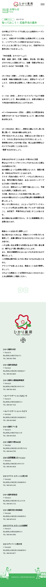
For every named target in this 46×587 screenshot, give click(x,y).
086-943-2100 (11, 485)
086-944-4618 (11, 467)
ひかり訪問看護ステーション (14, 458)
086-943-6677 (11, 553)
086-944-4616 (11, 389)
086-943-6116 (11, 519)
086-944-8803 (11, 374)
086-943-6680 (11, 420)
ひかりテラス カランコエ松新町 (15, 526)
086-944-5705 (11, 451)
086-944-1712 (11, 504)
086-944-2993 (11, 535)
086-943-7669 (11, 358)
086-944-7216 (11, 405)
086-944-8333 (11, 436)
